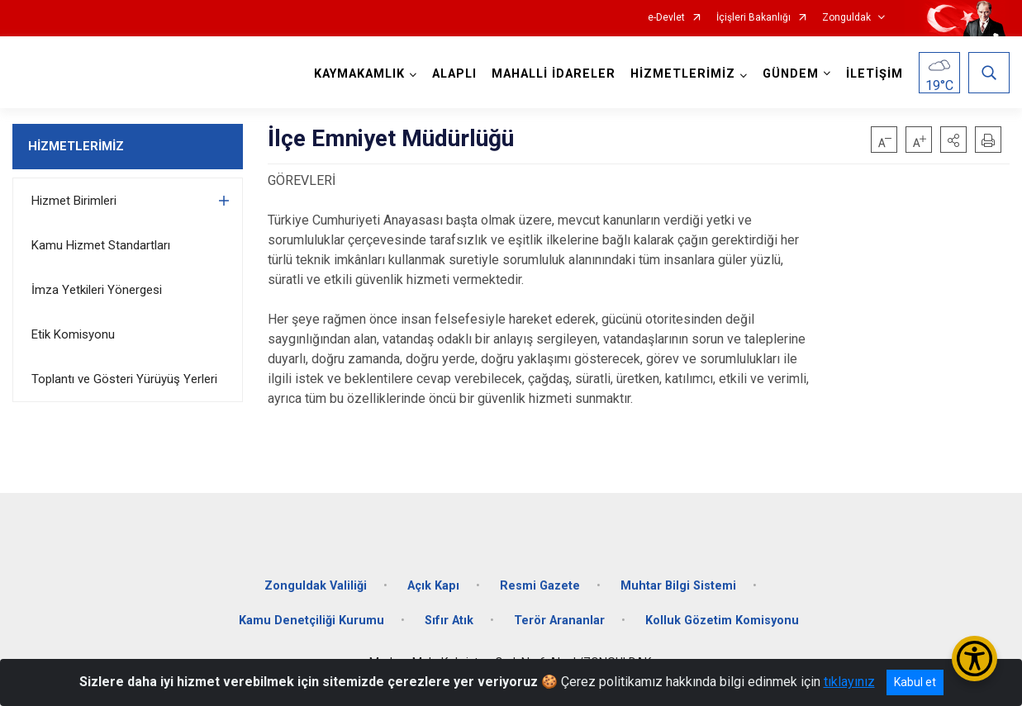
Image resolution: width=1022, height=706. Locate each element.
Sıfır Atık (449, 621)
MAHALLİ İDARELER (554, 74)
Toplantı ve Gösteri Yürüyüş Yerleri (124, 379)
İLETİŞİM (874, 74)
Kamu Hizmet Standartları (100, 245)
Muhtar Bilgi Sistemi (678, 586)
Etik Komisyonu (73, 334)
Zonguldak (846, 17)
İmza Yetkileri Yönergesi (96, 289)
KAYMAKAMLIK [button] (359, 74)
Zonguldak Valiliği (315, 586)
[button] (953, 139)
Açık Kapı (433, 586)
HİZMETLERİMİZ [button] (682, 74)
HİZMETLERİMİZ (76, 146)
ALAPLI (454, 74)
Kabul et (915, 682)
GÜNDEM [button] (791, 74)
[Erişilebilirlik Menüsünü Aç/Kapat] (974, 658)
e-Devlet (666, 17)
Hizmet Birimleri (73, 200)
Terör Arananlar (559, 621)
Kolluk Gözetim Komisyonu (722, 621)
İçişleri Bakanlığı (753, 17)
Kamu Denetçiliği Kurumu (311, 621)
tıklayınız (849, 681)
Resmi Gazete (540, 586)
